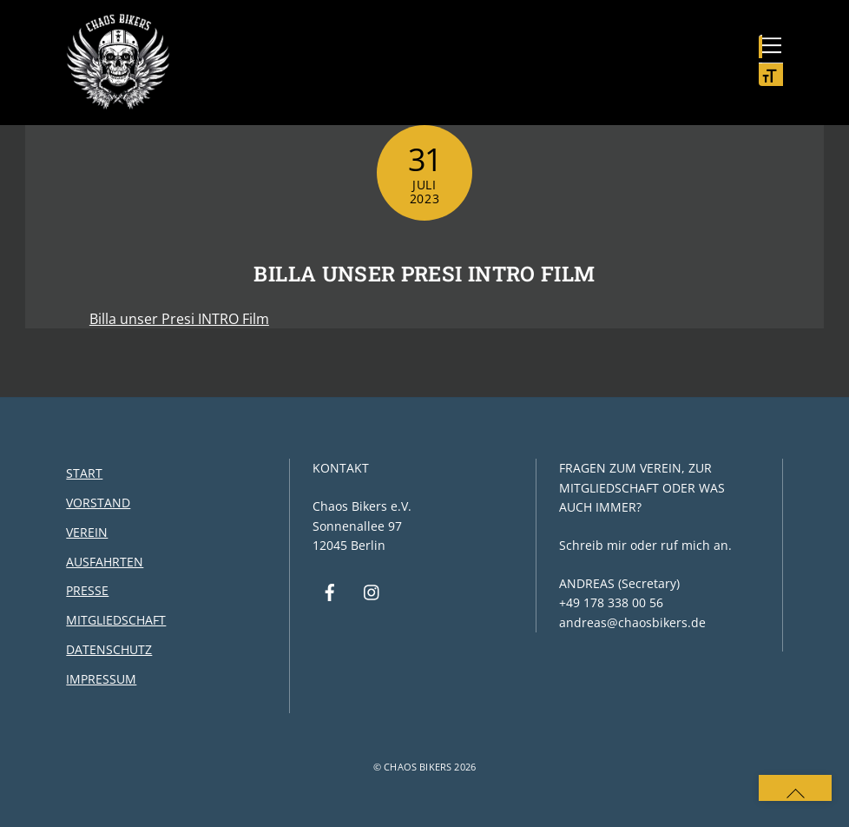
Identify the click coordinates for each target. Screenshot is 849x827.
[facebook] (330, 590)
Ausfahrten (104, 561)
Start (84, 473)
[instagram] (372, 590)
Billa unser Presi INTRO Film (424, 274)
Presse (87, 590)
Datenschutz (109, 649)
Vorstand (98, 502)
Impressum (101, 679)
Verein (87, 532)
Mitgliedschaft (116, 620)
